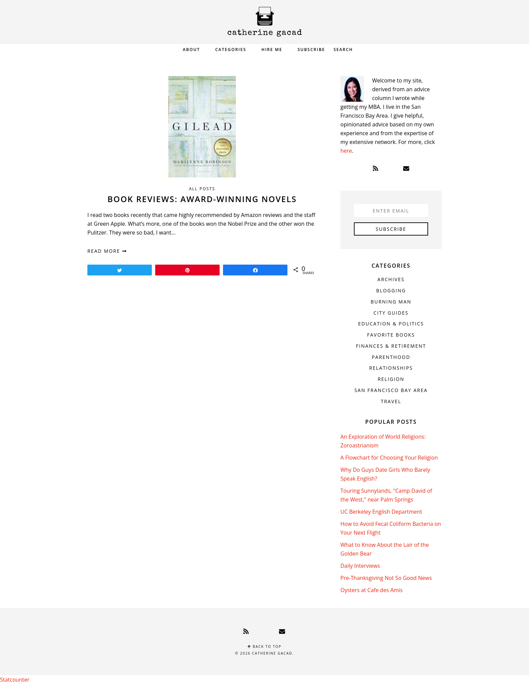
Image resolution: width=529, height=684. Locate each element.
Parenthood (391, 357)
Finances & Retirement (391, 346)
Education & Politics (391, 323)
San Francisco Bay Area (390, 390)
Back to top (265, 646)
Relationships (391, 368)
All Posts (202, 189)
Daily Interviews (360, 565)
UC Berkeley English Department (381, 511)
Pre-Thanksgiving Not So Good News (386, 578)
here (346, 150)
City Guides (391, 313)
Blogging (391, 290)
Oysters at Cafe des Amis (371, 590)
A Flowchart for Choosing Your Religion (389, 457)
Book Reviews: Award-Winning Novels (202, 198)
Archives (391, 279)
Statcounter (14, 679)
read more (107, 251)
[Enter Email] (391, 210)
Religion (391, 379)
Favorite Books (391, 335)
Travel (391, 401)
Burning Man (391, 301)
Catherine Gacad (264, 22)
